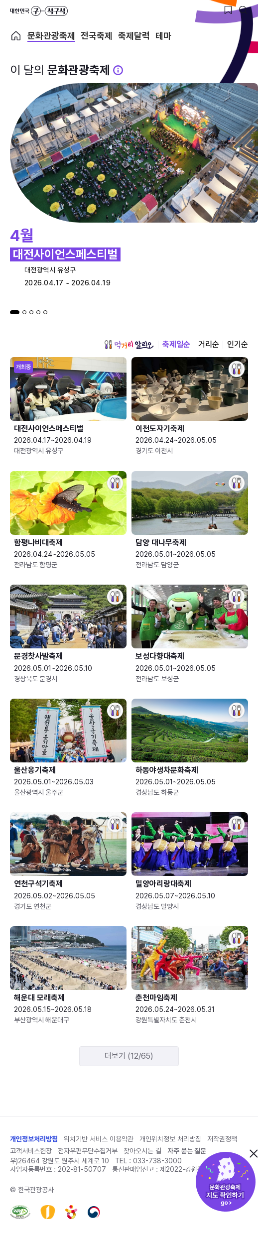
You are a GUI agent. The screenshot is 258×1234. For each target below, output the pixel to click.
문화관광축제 (51, 36)
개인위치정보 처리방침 (170, 1139)
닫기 (253, 1153)
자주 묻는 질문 (186, 1151)
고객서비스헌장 (31, 1151)
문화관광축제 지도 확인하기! (225, 1181)
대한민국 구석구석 (39, 11)
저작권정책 (222, 1139)
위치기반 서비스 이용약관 (98, 1139)
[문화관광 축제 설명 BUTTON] (118, 70)
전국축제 (97, 36)
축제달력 (134, 36)
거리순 (208, 344)
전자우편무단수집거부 (88, 1151)
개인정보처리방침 (34, 1139)
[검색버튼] (243, 10)
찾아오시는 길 (142, 1151)
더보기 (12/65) (129, 1056)
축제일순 (176, 344)
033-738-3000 (157, 1161)
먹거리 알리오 (129, 345)
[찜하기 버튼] (228, 10)
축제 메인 (16, 36)
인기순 (237, 344)
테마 (163, 36)
